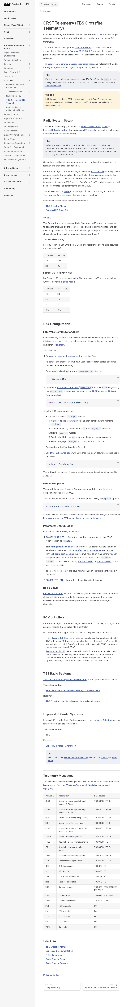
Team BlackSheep (83, 47)
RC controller (90, 130)
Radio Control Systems (57, 963)
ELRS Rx (104, 757)
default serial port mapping (89, 550)
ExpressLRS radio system (55, 130)
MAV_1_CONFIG (104, 561)
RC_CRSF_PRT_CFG (55, 537)
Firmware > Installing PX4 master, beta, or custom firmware (72, 518)
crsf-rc (112, 341)
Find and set (49, 531)
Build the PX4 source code (59, 453)
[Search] (49, 4)
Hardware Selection (102, 720)
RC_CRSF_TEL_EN (54, 580)
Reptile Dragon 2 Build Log (76, 757)
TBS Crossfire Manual (56, 206)
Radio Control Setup (53, 593)
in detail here (67, 281)
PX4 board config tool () (75, 387)
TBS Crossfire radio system (94, 126)
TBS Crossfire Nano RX (57, 701)
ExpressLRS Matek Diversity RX (61, 745)
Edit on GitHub (51, 975)
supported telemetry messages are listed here (70, 64)
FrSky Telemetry (54, 955)
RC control (102, 34)
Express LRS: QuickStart (58, 210)
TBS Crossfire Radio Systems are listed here (65, 679)
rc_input (60, 344)
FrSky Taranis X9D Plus (57, 638)
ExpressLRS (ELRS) (79, 51)
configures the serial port (62, 546)
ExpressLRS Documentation (59, 951)
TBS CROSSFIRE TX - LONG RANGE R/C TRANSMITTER (73, 690)
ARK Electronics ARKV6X (104, 391)
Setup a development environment (63, 356)
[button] (30, 11)
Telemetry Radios (53, 85)
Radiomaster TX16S (55, 651)
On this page (47, 11)
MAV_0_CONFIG (85, 561)
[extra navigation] (122, 4)
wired (67, 191)
